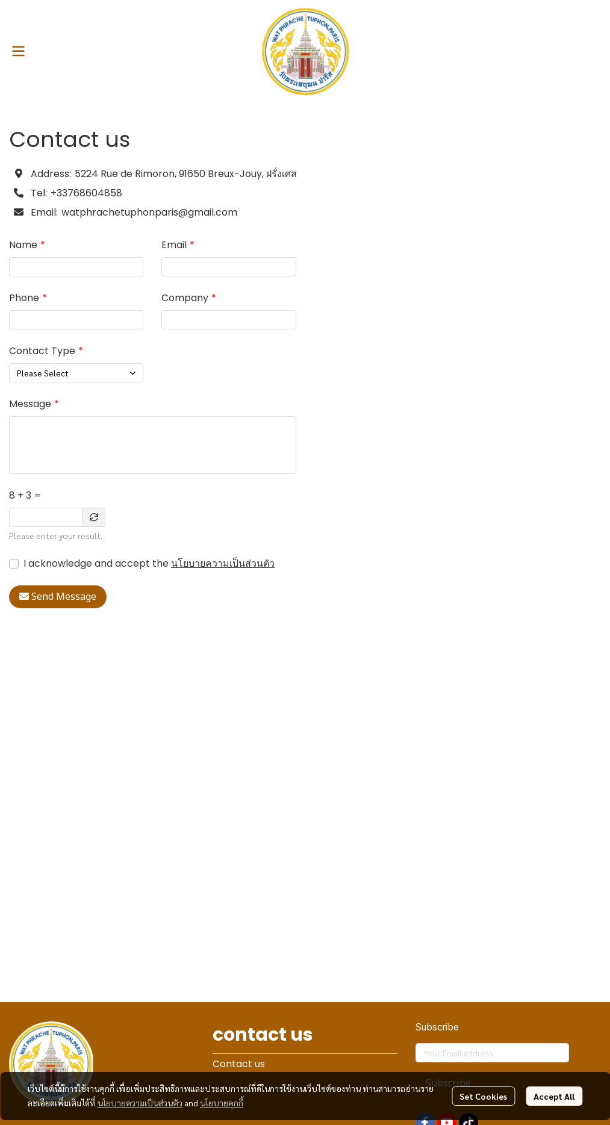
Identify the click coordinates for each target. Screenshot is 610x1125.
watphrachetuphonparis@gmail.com (149, 212)
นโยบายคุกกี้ (221, 1102)
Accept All (554, 1096)
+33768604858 (86, 193)
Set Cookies (483, 1096)
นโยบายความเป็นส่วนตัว (223, 563)
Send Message (57, 597)
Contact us (239, 1064)
